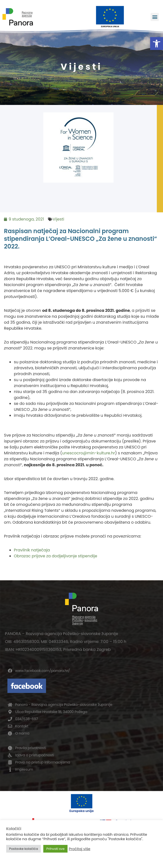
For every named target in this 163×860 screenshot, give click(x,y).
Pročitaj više (79, 849)
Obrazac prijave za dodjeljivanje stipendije (55, 556)
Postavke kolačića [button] (23, 848)
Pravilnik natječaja (32, 550)
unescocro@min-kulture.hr (88, 453)
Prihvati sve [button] (55, 848)
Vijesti (58, 219)
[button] (156, 43)
